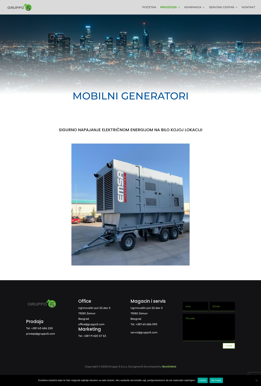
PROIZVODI (168, 7)
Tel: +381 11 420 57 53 (92, 336)
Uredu (202, 380)
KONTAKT (248, 7)
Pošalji (228, 345)
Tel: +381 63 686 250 (39, 328)
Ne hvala (216, 380)
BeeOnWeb (169, 366)
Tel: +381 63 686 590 (143, 324)
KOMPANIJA (192, 7)
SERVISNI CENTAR (221, 7)
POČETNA (149, 7)
